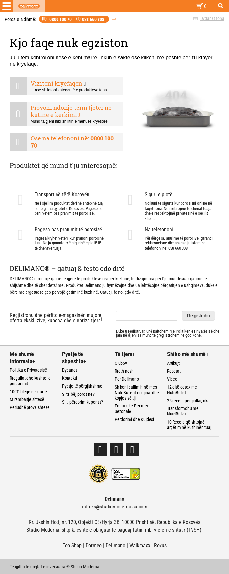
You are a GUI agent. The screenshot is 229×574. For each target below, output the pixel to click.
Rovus (160, 545)
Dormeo (94, 545)
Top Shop (72, 545)
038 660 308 (93, 19)
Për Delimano (127, 379)
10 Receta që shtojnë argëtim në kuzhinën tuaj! (189, 424)
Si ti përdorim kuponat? (82, 402)
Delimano (115, 545)
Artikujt (173, 363)
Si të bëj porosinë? (78, 394)
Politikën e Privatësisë (194, 331)
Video (172, 379)
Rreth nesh (124, 371)
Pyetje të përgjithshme (82, 386)
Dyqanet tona (212, 18)
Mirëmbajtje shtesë (27, 399)
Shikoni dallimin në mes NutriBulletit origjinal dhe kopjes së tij (137, 392)
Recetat (174, 371)
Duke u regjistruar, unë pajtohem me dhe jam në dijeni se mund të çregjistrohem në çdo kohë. (167, 333)
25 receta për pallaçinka (188, 400)
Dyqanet (69, 370)
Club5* (121, 363)
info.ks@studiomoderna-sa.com (114, 507)
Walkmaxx (139, 545)
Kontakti (69, 378)
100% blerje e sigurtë (28, 391)
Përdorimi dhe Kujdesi (134, 419)
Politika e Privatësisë (28, 370)
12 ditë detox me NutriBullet (182, 389)
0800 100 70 (60, 19)
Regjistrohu (198, 315)
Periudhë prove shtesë (30, 407)
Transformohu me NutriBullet (183, 411)
